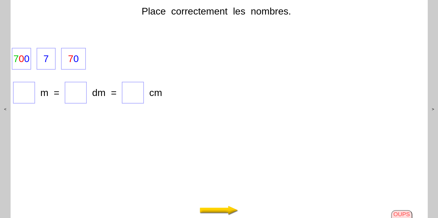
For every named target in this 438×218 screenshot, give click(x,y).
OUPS (402, 214)
